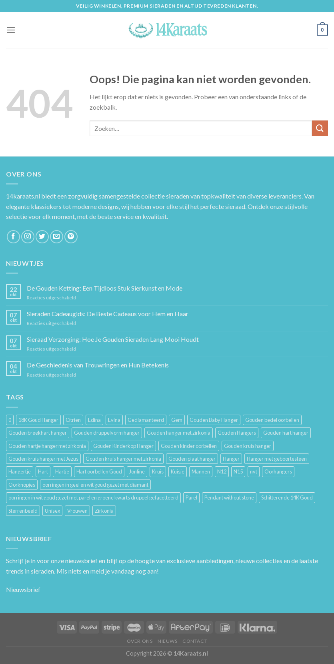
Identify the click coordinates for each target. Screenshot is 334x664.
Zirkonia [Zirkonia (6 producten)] (104, 511)
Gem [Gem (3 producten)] (176, 420)
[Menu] (11, 30)
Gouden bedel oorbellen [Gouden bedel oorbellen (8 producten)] (272, 420)
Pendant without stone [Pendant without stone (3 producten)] (229, 497)
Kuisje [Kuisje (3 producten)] (177, 471)
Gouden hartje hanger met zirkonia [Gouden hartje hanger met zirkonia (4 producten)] (47, 446)
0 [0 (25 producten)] (9, 420)
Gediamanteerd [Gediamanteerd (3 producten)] (146, 420)
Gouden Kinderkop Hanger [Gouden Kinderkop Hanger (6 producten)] (123, 446)
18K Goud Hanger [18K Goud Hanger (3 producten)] (38, 420)
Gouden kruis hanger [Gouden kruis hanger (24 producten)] (247, 446)
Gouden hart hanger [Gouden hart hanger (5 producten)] (285, 432)
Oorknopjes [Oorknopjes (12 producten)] (21, 484)
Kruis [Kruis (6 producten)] (158, 471)
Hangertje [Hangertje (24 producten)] (19, 471)
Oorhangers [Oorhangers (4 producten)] (278, 471)
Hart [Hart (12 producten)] (43, 471)
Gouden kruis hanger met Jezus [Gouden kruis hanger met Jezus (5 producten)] (43, 458)
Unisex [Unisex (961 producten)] (52, 511)
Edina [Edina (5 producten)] (94, 420)
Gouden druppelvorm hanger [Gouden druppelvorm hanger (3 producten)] (107, 432)
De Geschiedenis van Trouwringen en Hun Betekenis (98, 365)
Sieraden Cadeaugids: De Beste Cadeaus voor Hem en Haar (107, 313)
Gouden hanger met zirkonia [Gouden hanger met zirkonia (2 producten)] (178, 432)
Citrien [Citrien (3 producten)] (73, 420)
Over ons (140, 641)
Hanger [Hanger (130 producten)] (231, 458)
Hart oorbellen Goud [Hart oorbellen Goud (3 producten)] (99, 471)
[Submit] (320, 128)
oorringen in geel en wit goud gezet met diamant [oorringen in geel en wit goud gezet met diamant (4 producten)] (95, 484)
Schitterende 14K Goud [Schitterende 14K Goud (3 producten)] (287, 497)
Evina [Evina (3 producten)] (114, 420)
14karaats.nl (23, 196)
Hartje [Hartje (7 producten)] (62, 471)
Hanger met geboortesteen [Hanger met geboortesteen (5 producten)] (277, 458)
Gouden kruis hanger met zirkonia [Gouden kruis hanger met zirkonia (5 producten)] (123, 458)
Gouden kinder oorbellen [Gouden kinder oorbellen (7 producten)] (189, 446)
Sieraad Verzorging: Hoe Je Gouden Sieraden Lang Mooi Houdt (113, 339)
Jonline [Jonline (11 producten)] (137, 471)
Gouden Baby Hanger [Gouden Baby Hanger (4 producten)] (214, 420)
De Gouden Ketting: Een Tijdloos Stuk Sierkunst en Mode (104, 288)
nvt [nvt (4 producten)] (253, 471)
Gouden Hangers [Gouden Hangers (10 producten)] (237, 432)
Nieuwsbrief (23, 589)
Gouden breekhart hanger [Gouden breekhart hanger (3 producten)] (37, 432)
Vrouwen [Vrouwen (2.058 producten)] (77, 511)
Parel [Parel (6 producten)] (191, 497)
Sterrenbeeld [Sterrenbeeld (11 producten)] (23, 511)
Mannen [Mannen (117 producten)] (201, 471)
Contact (194, 641)
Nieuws (168, 641)
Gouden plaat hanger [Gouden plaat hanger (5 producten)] (192, 458)
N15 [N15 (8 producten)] (238, 471)
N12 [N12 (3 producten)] (221, 471)
